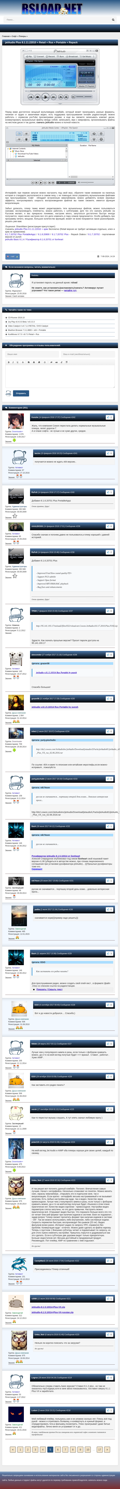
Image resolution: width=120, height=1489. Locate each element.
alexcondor (36, 655)
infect (34, 731)
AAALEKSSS (37, 526)
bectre (37, 453)
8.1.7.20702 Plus (60, 234)
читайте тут (70, 290)
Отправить (21, 393)
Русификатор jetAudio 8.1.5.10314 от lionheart (56, 856)
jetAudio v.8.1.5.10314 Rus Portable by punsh (56, 672)
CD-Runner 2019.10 (16, 318)
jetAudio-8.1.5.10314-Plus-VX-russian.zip (53, 1312)
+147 (12, 257)
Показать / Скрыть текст (49, 989)
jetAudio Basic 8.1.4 (14, 239)
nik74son (36, 881)
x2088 (34, 1299)
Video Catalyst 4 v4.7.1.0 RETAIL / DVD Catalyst (28, 326)
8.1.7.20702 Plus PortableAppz (20, 234)
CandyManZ (40, 1261)
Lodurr (35, 1410)
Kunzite (35, 417)
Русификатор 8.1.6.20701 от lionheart (44, 239)
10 (88, 1449)
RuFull (34, 492)
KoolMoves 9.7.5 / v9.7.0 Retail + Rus (23, 334)
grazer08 (35, 699)
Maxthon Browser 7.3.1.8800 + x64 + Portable (27, 330)
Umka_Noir (36, 1180)
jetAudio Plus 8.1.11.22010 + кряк (31, 229)
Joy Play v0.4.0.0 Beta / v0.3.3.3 (21, 322)
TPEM (34, 611)
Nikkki (34, 1044)
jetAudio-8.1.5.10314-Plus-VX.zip (48, 1307)
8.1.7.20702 (94, 234)
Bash (34, 826)
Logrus (35, 1378)
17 (99, 1449)
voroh (34, 1109)
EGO (37, 1005)
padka (37, 909)
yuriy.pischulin (38, 779)
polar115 (35, 1142)
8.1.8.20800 (44, 234)
